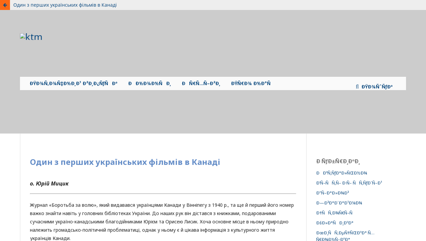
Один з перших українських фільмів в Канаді (65, 5)
